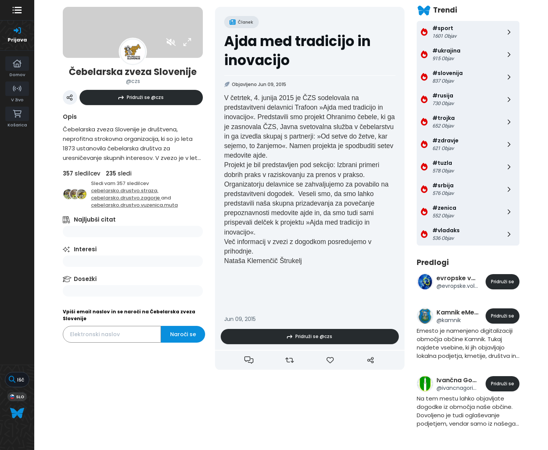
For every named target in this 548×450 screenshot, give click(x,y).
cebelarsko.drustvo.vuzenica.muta (134, 205)
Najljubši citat (95, 219)
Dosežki (85, 279)
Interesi (85, 249)
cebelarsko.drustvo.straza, (124, 190)
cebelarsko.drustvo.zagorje (126, 197)
